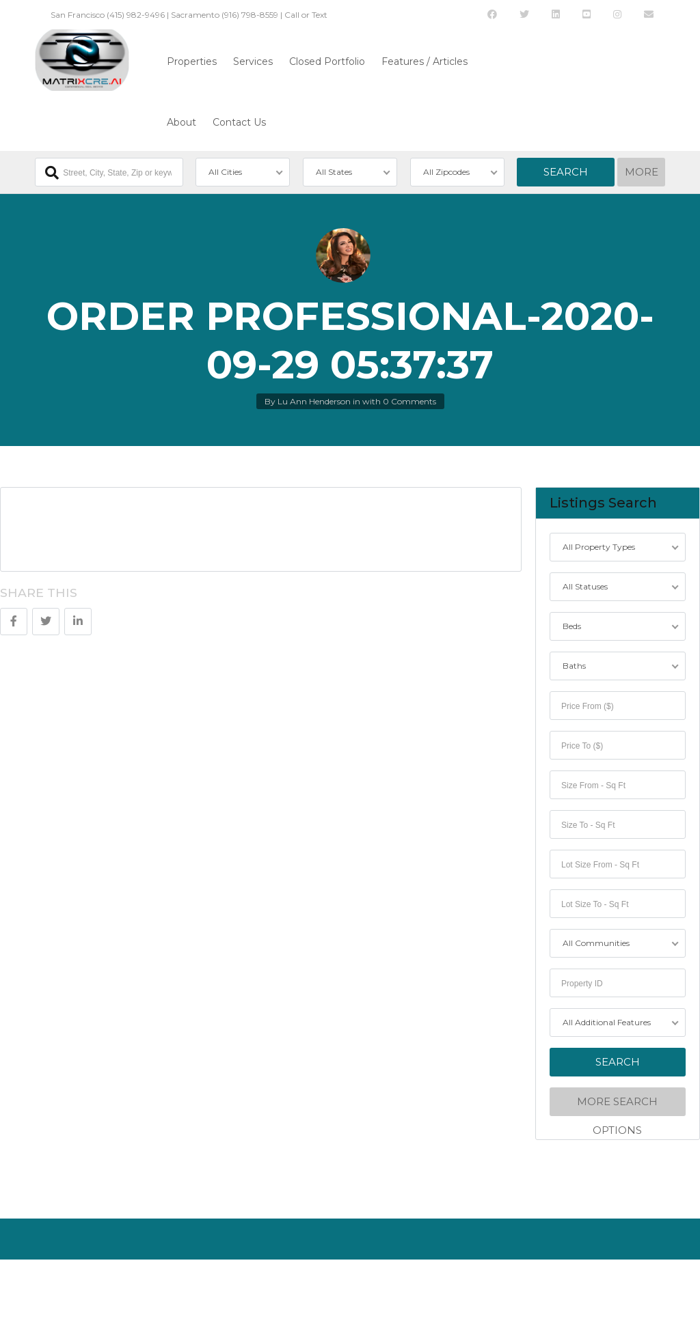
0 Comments (409, 401)
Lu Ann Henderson (314, 401)
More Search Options (618, 1105)
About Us (53, 1283)
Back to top (634, 1283)
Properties (192, 61)
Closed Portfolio (327, 61)
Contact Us (239, 122)
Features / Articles (424, 61)
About (181, 122)
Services (253, 61)
